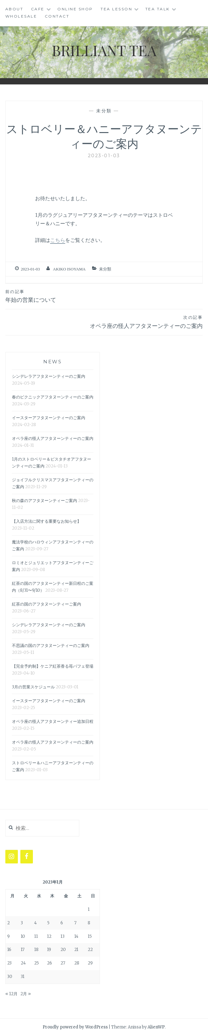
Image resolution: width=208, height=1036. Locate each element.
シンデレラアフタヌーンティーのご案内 (48, 376)
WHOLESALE (21, 16)
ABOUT (14, 9)
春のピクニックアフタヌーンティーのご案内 (52, 397)
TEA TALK (157, 9)
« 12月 (11, 993)
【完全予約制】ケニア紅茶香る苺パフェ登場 (52, 666)
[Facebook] (26, 856)
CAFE (37, 9)
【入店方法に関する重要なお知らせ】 (46, 521)
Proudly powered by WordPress (75, 1027)
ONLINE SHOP (75, 9)
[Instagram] (11, 856)
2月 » (25, 993)
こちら (57, 240)
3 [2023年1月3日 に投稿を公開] (22, 923)
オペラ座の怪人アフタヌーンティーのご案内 (104, 321)
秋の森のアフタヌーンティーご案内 (44, 500)
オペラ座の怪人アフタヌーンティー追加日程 (52, 721)
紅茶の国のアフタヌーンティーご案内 (46, 604)
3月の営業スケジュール (33, 687)
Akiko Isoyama (69, 269)
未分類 (104, 111)
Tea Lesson (116, 9)
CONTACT (57, 16)
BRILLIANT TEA (104, 49)
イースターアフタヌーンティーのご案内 (48, 417)
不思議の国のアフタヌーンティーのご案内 (50, 645)
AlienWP (156, 1027)
